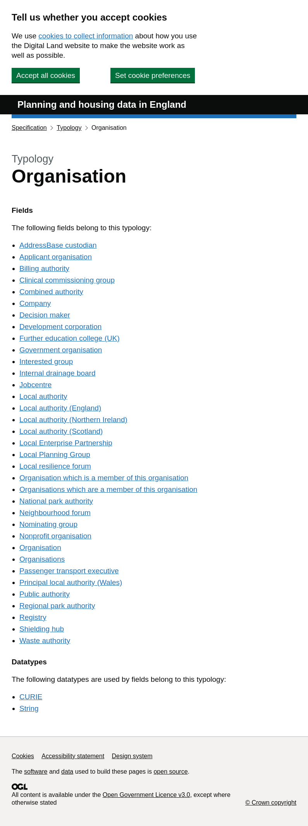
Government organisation (60, 350)
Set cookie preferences (152, 75)
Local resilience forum (55, 466)
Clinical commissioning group (67, 280)
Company (35, 303)
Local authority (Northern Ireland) (73, 420)
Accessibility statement (72, 756)
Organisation (40, 547)
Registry (32, 617)
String (29, 708)
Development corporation (60, 326)
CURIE (30, 697)
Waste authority (44, 640)
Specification (29, 127)
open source (170, 771)
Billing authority (44, 268)
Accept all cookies (45, 75)
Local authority (43, 396)
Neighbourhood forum (55, 513)
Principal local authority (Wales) (70, 582)
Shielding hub (41, 629)
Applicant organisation (55, 257)
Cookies (23, 756)
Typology (69, 127)
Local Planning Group (54, 454)
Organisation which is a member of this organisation (103, 478)
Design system (132, 756)
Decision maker (44, 315)
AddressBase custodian (58, 245)
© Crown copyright (270, 802)
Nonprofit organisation (55, 536)
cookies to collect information (85, 36)
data (67, 771)
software (35, 771)
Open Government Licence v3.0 (146, 795)
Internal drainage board (57, 373)
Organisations (42, 559)
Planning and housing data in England (101, 104)
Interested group (46, 361)
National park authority (56, 501)
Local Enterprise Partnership (65, 443)
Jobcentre (35, 385)
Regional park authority (57, 606)
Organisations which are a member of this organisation (108, 489)
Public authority (44, 594)
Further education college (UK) (69, 338)
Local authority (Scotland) (61, 431)
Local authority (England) (60, 408)
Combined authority (51, 292)
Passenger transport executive (69, 571)
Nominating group (48, 524)
